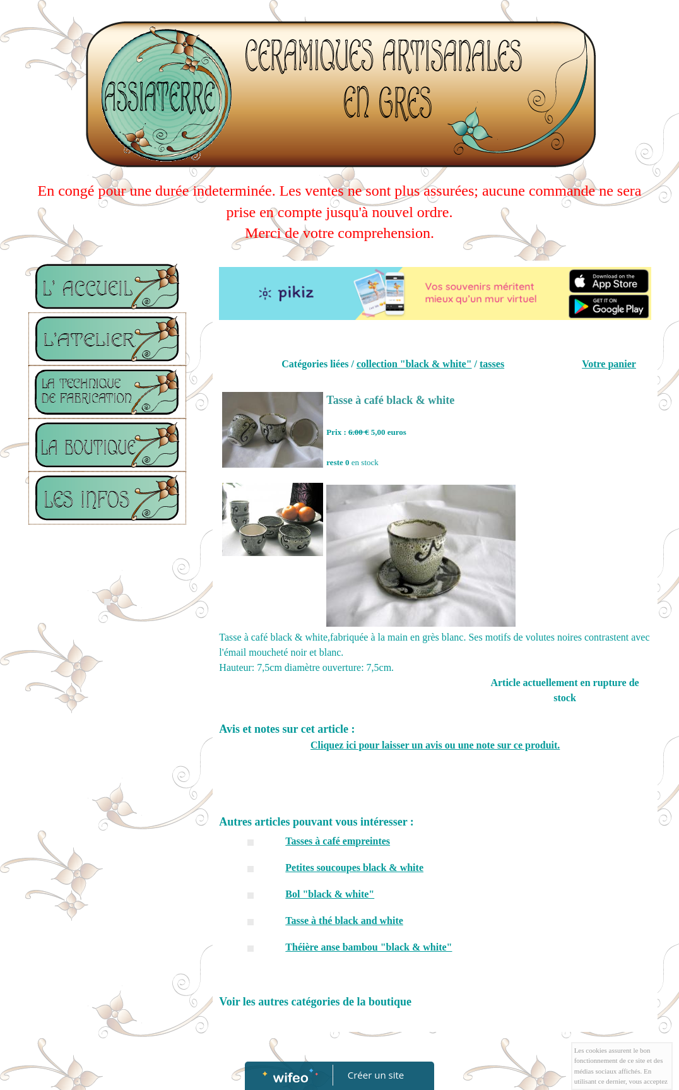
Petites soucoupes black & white (354, 867)
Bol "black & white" (329, 894)
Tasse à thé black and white (344, 920)
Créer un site (376, 1075)
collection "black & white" (414, 363)
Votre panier (609, 363)
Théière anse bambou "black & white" (368, 947)
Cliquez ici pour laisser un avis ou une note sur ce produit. (435, 745)
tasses (492, 363)
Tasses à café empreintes (337, 841)
